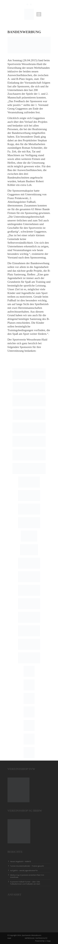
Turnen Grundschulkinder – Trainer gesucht (27, 866)
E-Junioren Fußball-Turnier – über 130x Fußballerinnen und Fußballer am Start (25, 883)
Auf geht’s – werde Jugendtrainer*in (24, 870)
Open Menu (38, 14)
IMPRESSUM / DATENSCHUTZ (36, 938)
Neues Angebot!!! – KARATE (20, 861)
